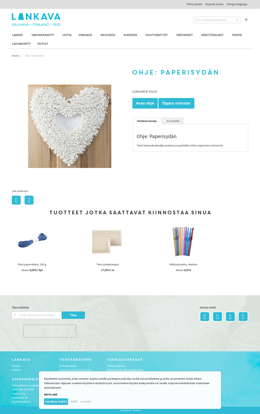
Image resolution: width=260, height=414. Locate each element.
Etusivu (16, 55)
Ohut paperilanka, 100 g (32, 264)
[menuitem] (18, 35)
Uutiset (16, 370)
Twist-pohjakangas (107, 264)
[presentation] (50, 331)
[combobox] (217, 20)
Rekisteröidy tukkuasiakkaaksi (124, 370)
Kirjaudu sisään (214, 4)
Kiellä (74, 401)
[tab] (146, 121)
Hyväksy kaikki (56, 401)
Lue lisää (86, 401)
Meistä (16, 366)
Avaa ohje (145, 103)
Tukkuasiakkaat (115, 366)
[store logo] (36, 19)
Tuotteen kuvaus (147, 121)
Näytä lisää (50, 394)
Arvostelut (172, 121)
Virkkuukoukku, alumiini (183, 264)
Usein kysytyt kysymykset (75, 370)
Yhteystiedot (194, 4)
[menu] (130, 39)
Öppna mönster (176, 103)
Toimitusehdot (68, 366)
